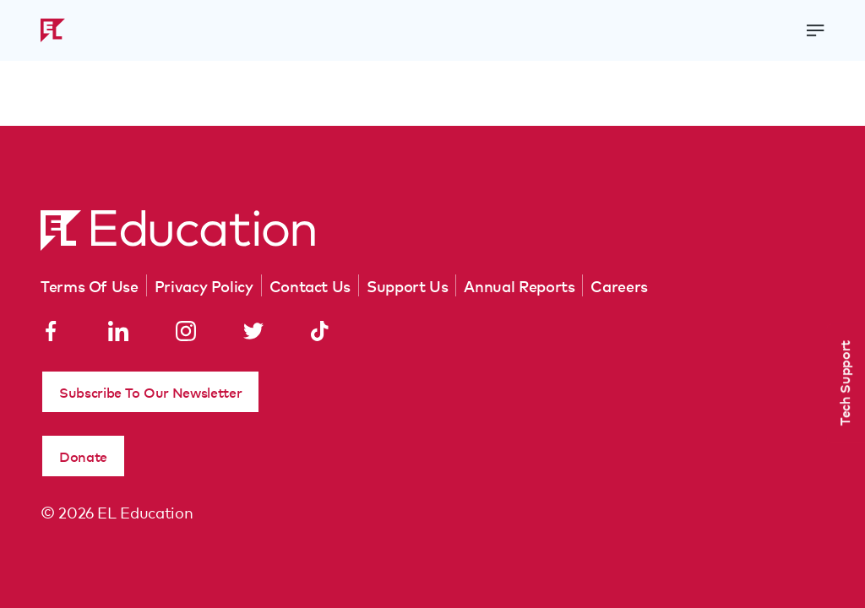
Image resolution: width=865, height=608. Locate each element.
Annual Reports (519, 285)
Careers (618, 285)
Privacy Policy (204, 285)
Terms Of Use (90, 285)
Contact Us (310, 285)
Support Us (407, 285)
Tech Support (844, 383)
